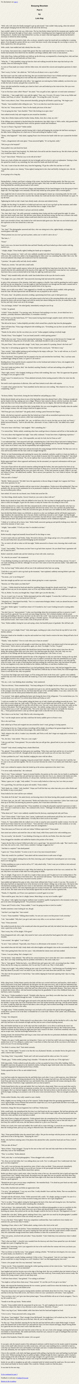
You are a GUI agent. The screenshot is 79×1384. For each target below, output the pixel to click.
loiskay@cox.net (22, 1378)
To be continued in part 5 (9, 1374)
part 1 (16, 2)
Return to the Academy (8, 1381)
